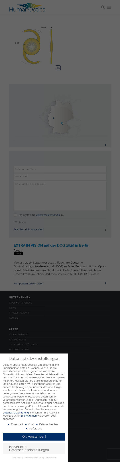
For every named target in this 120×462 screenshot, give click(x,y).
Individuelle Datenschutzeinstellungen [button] (29, 448)
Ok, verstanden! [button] (34, 436)
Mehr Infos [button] (17, 458)
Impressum (51, 458)
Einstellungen (29, 415)
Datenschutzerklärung (16, 412)
